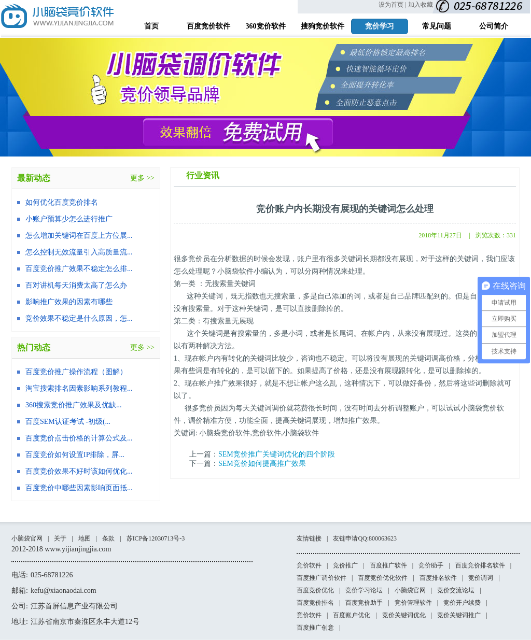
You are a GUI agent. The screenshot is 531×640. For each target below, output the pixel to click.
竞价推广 (345, 565)
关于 (60, 538)
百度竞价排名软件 (480, 565)
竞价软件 (309, 565)
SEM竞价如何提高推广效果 (262, 463)
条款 (108, 538)
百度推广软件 (388, 565)
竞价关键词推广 (459, 615)
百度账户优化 (351, 615)
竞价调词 (480, 577)
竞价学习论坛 (364, 590)
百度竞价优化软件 (383, 577)
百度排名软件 (438, 577)
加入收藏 (420, 4)
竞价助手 (430, 565)
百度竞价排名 (315, 602)
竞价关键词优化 (404, 615)
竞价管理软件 (413, 602)
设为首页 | (392, 4)
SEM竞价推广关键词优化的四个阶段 (276, 454)
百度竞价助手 (364, 602)
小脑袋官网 (27, 538)
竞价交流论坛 (455, 590)
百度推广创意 (315, 627)
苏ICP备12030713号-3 (156, 538)
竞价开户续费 (462, 602)
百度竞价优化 (315, 590)
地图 (84, 538)
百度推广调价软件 (321, 577)
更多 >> (142, 178)
